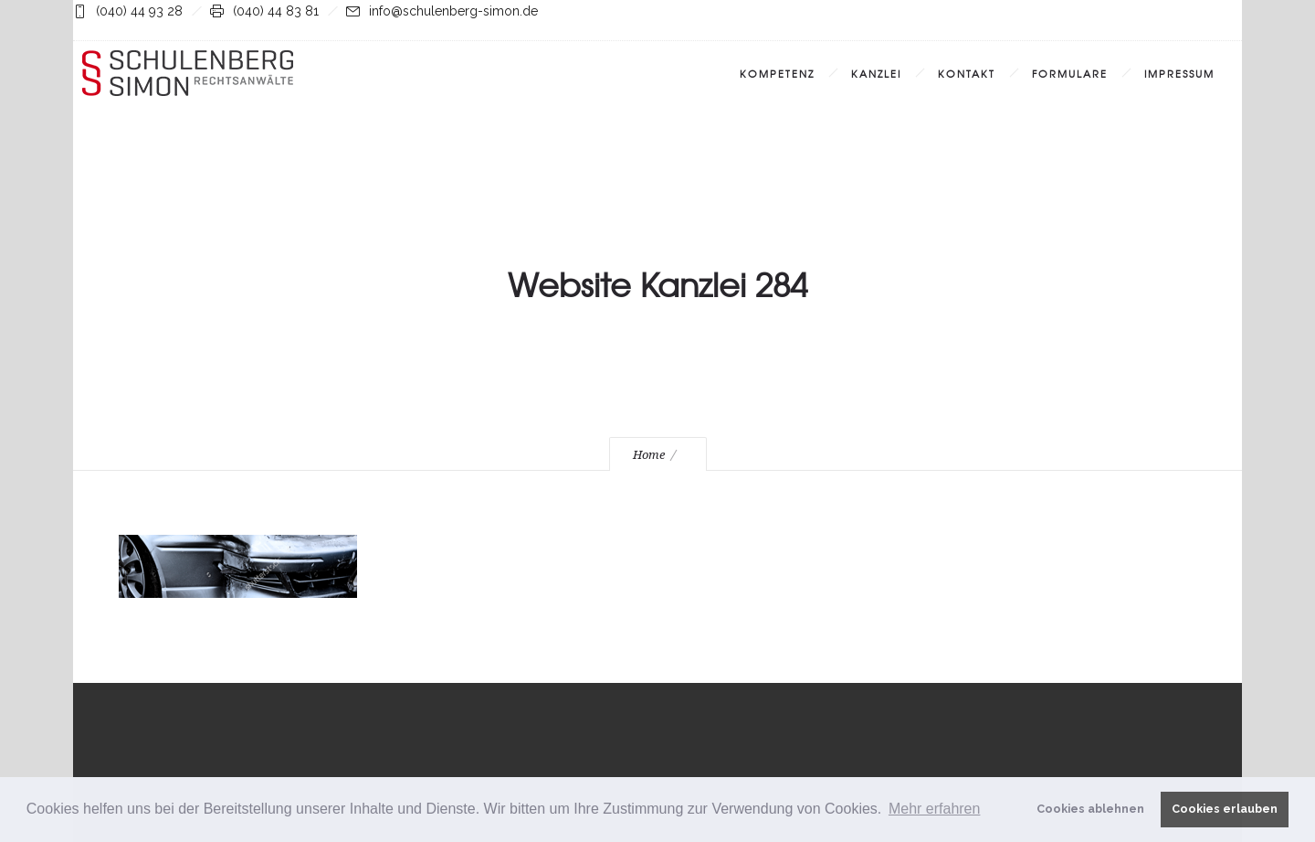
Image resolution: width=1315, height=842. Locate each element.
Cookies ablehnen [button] (1090, 808)
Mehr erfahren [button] (935, 808)
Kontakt (966, 73)
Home (649, 455)
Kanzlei (876, 73)
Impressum (1179, 73)
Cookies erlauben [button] (1225, 808)
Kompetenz (777, 73)
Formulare (1070, 73)
